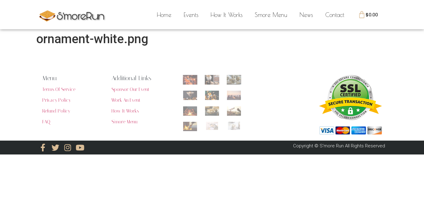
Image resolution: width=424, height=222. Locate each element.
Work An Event (126, 100)
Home (164, 14)
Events (191, 14)
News (306, 14)
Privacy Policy (56, 100)
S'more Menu (124, 122)
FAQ (46, 122)
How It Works (226, 14)
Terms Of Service (58, 89)
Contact (334, 14)
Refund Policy (56, 111)
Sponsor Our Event (130, 89)
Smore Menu (271, 14)
